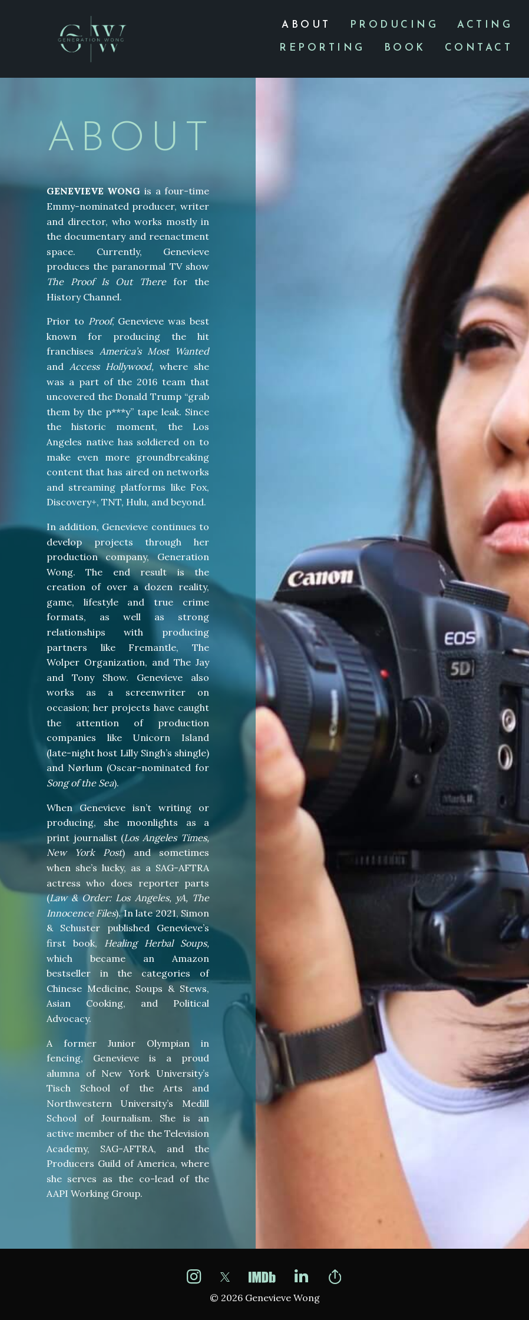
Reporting (322, 48)
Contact (479, 48)
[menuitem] (306, 25)
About (306, 25)
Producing (394, 25)
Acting (485, 25)
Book (405, 48)
